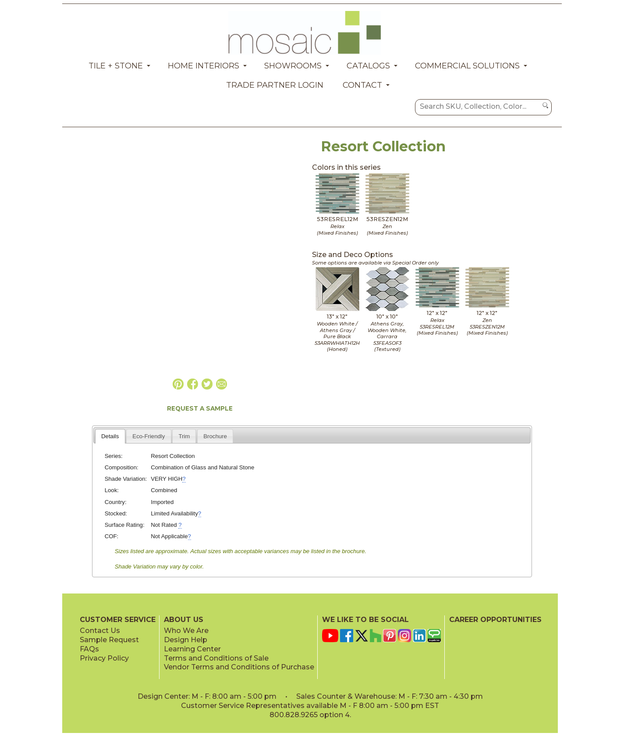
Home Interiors (203, 66)
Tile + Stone (116, 66)
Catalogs (368, 66)
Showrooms (293, 66)
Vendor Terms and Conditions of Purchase (239, 667)
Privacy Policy (104, 658)
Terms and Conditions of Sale (216, 658)
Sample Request (109, 640)
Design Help (185, 640)
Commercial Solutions (467, 66)
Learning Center (192, 649)
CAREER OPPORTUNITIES (495, 619)
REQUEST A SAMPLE (200, 408)
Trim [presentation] (184, 436)
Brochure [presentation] (215, 436)
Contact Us (100, 630)
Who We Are (186, 630)
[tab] (110, 436)
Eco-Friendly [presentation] (148, 436)
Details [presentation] (110, 436)
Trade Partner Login (274, 85)
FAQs (89, 649)
